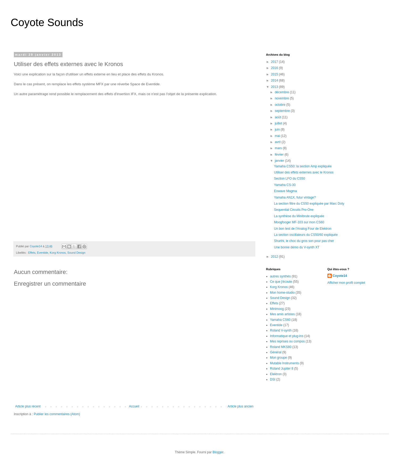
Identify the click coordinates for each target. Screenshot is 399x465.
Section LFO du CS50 (289, 178)
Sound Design (76, 252)
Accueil (134, 406)
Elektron (276, 374)
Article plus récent (27, 406)
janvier (280, 161)
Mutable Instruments (284, 363)
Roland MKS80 (281, 347)
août (278, 117)
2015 (275, 74)
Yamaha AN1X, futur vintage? (295, 197)
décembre (282, 92)
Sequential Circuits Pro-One (294, 210)
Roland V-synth (281, 330)
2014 (275, 80)
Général (275, 352)
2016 (275, 68)
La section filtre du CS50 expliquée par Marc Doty (309, 203)
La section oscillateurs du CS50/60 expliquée (306, 235)
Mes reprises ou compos (287, 341)
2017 (275, 62)
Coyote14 (340, 276)
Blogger (218, 452)
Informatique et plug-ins (286, 336)
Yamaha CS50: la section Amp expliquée (303, 166)
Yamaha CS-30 (285, 185)
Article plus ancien (240, 406)
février (280, 154)
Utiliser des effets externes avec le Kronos (304, 172)
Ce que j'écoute (281, 282)
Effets (31, 252)
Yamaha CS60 (280, 320)
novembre (282, 98)
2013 (275, 87)
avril (278, 142)
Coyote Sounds (47, 22)
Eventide (42, 252)
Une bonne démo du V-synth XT (296, 247)
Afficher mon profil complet (346, 283)
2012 (275, 256)
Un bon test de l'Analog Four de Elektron (302, 229)
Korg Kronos (58, 252)
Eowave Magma (285, 191)
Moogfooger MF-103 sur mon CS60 (299, 222)
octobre (280, 105)
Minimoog (277, 309)
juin (278, 129)
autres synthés (280, 276)
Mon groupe (278, 357)
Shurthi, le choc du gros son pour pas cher (304, 241)
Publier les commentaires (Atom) (57, 414)
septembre (283, 111)
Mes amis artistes (282, 314)
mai (278, 136)
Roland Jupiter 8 (281, 368)
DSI (272, 379)
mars (279, 148)
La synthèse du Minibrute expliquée (299, 216)
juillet (279, 123)
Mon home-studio (282, 292)
